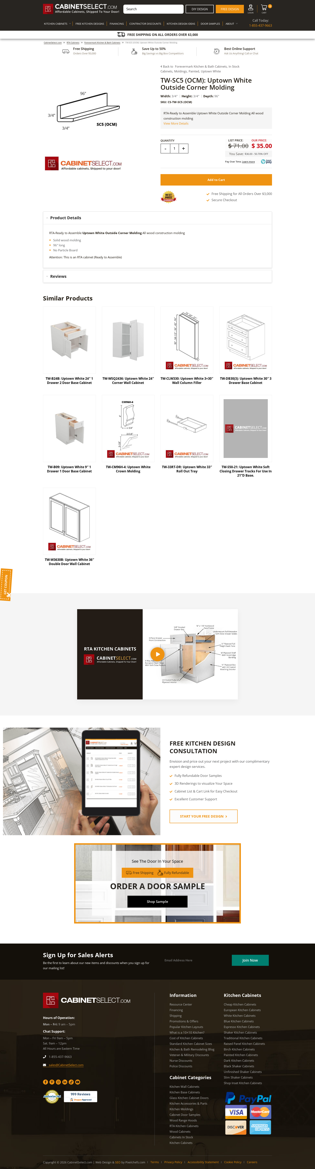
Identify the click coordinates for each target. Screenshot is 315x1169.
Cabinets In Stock (181, 1137)
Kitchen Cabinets (181, 1143)
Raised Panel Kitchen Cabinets (244, 1044)
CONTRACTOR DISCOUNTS (145, 23)
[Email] (196, 960)
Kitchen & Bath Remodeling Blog (192, 1049)
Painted (194, 71)
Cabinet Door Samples (185, 1115)
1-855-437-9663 (260, 25)
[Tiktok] (71, 1082)
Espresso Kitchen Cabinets (242, 1027)
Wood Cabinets (180, 1131)
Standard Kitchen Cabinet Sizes (191, 1044)
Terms (154, 1162)
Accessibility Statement (203, 1162)
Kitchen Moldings (181, 1109)
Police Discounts (181, 1066)
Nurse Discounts (181, 1060)
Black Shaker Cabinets (239, 1066)
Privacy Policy (173, 1162)
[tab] (157, 218)
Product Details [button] (63, 217)
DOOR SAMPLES (210, 23)
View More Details (176, 123)
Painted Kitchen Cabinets (241, 1055)
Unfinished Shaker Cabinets (243, 1072)
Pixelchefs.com (135, 1162)
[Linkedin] (64, 1082)
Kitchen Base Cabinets (185, 1092)
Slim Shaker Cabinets (238, 1077)
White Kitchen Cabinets (240, 1016)
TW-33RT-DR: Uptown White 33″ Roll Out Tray (187, 469)
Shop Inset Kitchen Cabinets (243, 1083)
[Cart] (264, 9)
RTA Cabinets (73, 42)
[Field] (174, 148)
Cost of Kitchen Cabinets (186, 1038)
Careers (252, 1162)
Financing (176, 1010)
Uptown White (211, 71)
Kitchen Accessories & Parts (188, 1103)
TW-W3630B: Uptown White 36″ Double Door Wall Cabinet (69, 561)
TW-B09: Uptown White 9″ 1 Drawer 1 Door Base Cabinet (69, 469)
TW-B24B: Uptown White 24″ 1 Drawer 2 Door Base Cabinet (69, 380)
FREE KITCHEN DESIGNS (90, 23)
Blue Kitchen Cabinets (239, 1021)
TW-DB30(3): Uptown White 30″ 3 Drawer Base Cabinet (245, 380)
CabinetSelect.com (53, 42)
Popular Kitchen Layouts (186, 1027)
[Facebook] (45, 1082)
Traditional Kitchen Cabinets (243, 1038)
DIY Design (200, 9)
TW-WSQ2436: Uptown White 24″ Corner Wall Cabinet (128, 380)
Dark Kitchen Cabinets (239, 1060)
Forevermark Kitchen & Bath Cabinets (102, 42)
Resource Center (181, 1004)
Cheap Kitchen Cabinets (240, 1004)
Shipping (176, 1016)
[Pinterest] (51, 1082)
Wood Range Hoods (183, 1120)
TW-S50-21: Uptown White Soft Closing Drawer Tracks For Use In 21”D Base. (246, 471)
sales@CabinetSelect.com (63, 1065)
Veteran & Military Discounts (189, 1055)
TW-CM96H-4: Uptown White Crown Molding (128, 469)
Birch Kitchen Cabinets (239, 1049)
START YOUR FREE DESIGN (203, 816)
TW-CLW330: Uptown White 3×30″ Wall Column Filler (187, 380)
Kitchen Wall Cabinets (184, 1087)
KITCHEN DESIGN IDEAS (181, 23)
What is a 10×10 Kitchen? (187, 1032)
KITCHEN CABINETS (55, 23)
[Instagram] (58, 1082)
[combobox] (153, 9)
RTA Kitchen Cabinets (184, 1126)
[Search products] (153, 9)
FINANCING (117, 23)
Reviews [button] (56, 276)
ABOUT (230, 23)
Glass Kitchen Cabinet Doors (189, 1098)
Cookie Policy (232, 1162)
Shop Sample (157, 901)
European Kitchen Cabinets (242, 1010)
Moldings (180, 71)
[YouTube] (77, 1082)
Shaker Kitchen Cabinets (240, 1032)
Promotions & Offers (184, 1021)
